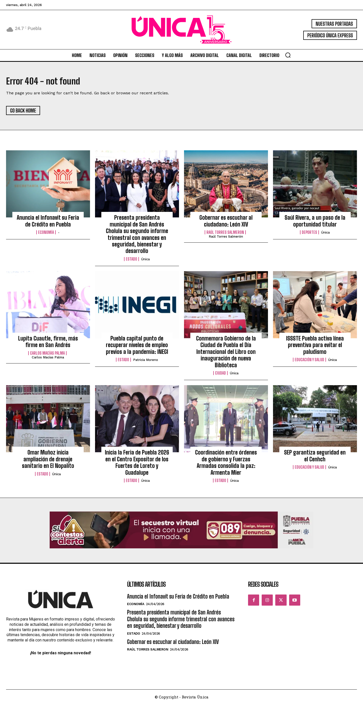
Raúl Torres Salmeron (225, 234)
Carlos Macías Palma (47, 355)
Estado (131, 261)
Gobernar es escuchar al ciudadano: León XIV (226, 222)
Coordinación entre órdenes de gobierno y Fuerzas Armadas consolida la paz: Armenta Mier (226, 464)
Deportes (309, 234)
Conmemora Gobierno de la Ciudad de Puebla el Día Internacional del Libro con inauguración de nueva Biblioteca (226, 353)
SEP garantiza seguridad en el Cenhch (315, 457)
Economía (46, 234)
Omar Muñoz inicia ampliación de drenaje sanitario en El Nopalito (48, 461)
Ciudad (220, 375)
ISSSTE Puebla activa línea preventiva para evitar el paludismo (315, 347)
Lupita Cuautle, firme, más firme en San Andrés (48, 343)
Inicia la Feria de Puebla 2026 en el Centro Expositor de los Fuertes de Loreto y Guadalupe (137, 464)
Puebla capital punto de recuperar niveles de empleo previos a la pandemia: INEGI (137, 347)
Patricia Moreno (145, 361)
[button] (288, 55)
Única (145, 261)
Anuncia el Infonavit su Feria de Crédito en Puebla (48, 222)
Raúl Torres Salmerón (226, 238)
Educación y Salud (309, 361)
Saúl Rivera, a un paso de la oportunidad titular (315, 222)
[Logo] (181, 29)
